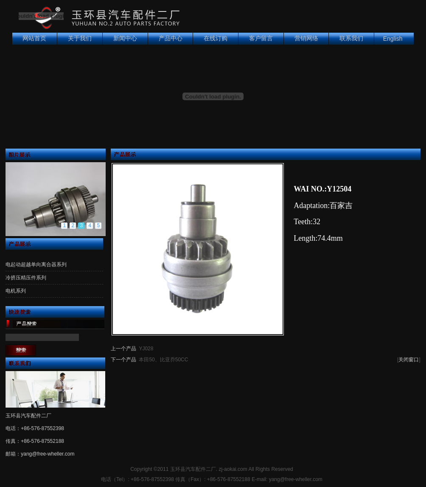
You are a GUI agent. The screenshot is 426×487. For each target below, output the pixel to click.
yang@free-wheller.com (47, 454)
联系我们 (351, 38)
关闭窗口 (408, 360)
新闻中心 (125, 38)
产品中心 (170, 38)
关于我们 (80, 38)
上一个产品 (123, 349)
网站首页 (34, 38)
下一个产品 (123, 360)
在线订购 (215, 38)
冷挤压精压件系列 (26, 278)
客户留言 (261, 38)
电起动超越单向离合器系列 (36, 264)
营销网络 (306, 38)
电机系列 (16, 291)
